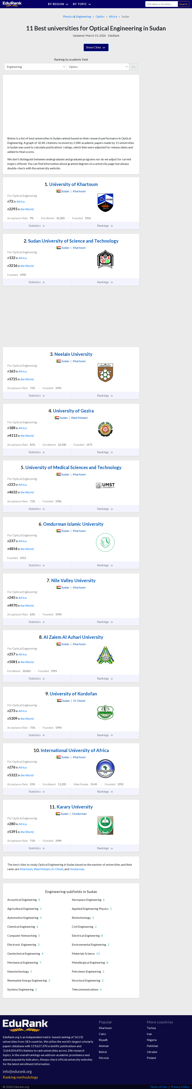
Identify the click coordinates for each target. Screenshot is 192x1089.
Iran (149, 1034)
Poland (151, 1057)
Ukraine (152, 1051)
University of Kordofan (71, 693)
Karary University (71, 806)
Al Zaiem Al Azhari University (71, 637)
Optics (100, 16)
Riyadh (103, 1040)
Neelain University (71, 354)
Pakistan (152, 1046)
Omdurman (77, 869)
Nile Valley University (71, 580)
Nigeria (152, 1040)
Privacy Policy (180, 1086)
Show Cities (96, 47)
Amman (104, 1046)
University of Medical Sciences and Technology (71, 467)
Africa (113, 16)
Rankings (105, 225)
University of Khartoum (71, 184)
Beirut (103, 1051)
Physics (68, 16)
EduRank (113, 35)
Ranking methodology (20, 1077)
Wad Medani (42, 869)
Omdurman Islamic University (71, 524)
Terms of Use (158, 1086)
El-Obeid (57, 869)
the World (27, 209)
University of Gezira (71, 410)
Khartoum (26, 869)
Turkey (151, 1028)
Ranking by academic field (71, 59)
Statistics (37, 225)
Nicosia (104, 1057)
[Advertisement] (35, 107)
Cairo (102, 1034)
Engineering (83, 16)
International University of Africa (71, 750)
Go (133, 66)
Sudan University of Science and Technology (71, 241)
